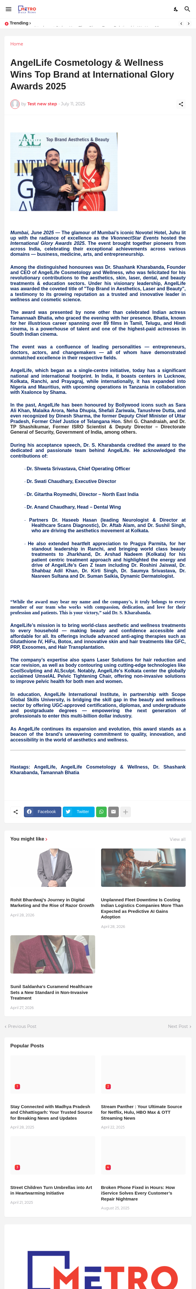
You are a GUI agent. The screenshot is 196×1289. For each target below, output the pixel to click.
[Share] (181, 104)
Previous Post (22, 1026)
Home (16, 44)
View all (178, 839)
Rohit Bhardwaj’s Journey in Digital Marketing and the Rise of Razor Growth (52, 902)
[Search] (188, 9)
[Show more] (125, 812)
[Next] (189, 24)
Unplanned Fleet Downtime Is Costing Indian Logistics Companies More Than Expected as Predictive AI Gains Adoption (142, 908)
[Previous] (181, 24)
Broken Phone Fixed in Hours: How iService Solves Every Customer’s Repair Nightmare (138, 1193)
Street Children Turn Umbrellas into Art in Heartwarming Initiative (51, 1190)
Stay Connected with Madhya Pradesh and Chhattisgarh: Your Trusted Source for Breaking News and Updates (51, 1112)
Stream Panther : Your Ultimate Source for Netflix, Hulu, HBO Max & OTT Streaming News (141, 1112)
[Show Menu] (8, 9)
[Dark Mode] (176, 9)
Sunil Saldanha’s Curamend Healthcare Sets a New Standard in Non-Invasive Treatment (51, 992)
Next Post (178, 1026)
